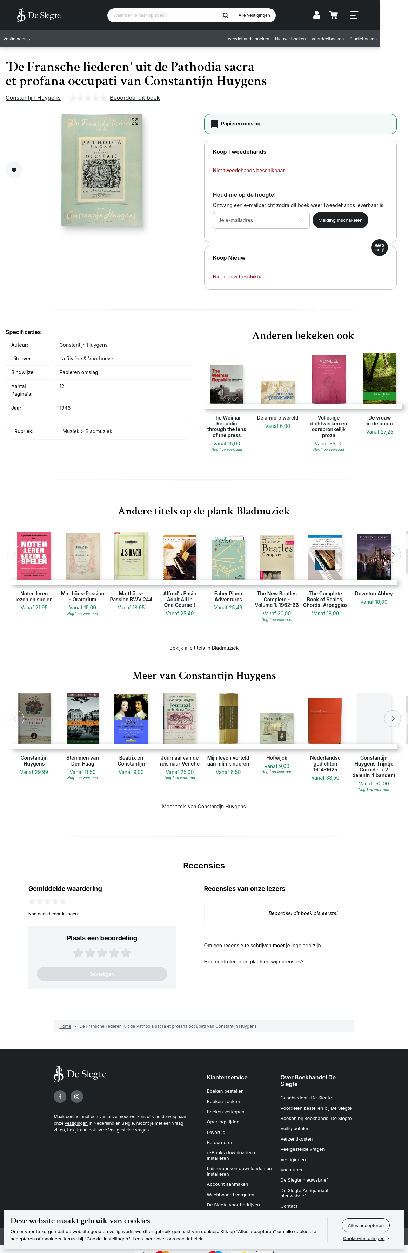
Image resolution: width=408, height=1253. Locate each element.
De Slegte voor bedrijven (233, 1190)
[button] (15, 554)
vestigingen (76, 1123)
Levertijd (216, 1126)
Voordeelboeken (353, 39)
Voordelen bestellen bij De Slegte (316, 1106)
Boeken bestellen (225, 1090)
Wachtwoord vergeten (231, 1182)
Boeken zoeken (223, 1099)
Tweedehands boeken (273, 39)
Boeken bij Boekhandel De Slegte (316, 1115)
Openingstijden (223, 1117)
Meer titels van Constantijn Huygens (204, 806)
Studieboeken (388, 39)
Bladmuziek (98, 431)
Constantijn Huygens (33, 97)
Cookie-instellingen (364, 1238)
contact (73, 1116)
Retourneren (220, 1135)
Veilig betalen (295, 1124)
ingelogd (302, 945)
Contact (289, 1192)
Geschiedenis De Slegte (306, 1097)
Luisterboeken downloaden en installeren (239, 1161)
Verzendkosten (297, 1133)
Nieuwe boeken (316, 39)
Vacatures (291, 1160)
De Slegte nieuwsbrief (304, 1168)
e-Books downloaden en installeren (233, 1146)
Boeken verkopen (226, 1108)
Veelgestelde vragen (128, 1130)
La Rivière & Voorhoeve (86, 358)
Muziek (70, 431)
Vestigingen (17, 39)
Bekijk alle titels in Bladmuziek (204, 648)
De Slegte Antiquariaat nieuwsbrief (305, 1180)
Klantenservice (227, 1077)
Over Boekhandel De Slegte (308, 1080)
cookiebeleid (190, 1238)
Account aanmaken (227, 1173)
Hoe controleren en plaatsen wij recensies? (254, 961)
